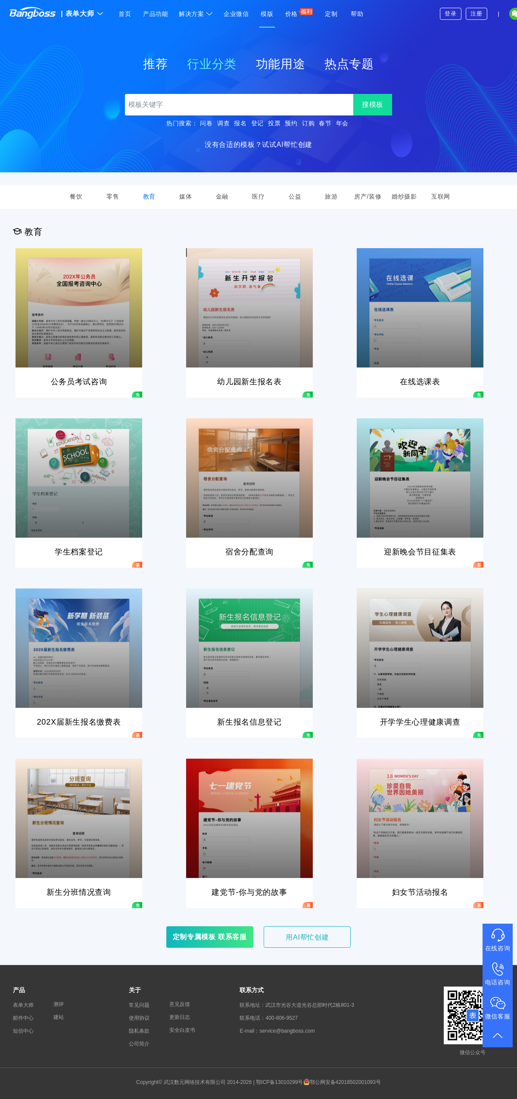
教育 (149, 196)
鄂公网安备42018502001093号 (342, 1082)
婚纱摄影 (404, 196)
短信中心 (23, 1031)
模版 (267, 13)
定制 (331, 13)
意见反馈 (179, 1004)
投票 (274, 123)
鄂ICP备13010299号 (279, 1082)
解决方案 (196, 14)
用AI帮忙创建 (307, 937)
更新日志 (179, 1017)
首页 (124, 13)
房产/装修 (367, 196)
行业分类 (212, 64)
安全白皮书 (182, 1030)
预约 (291, 123)
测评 (58, 1004)
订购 (308, 123)
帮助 (357, 13)
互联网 (440, 196)
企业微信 (236, 13)
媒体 (185, 196)
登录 (450, 13)
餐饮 (76, 196)
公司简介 (139, 1044)
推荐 (155, 64)
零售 (112, 196)
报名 (240, 123)
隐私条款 (139, 1031)
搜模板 (372, 104)
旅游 (331, 196)
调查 (223, 123)
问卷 (206, 123)
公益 (295, 196)
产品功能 (155, 13)
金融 (222, 196)
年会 (342, 123)
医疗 (258, 196)
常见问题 (139, 1005)
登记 (257, 123)
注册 (476, 13)
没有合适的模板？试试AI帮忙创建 (258, 144)
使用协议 (139, 1018)
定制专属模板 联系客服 (210, 936)
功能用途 (280, 64)
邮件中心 (23, 1018)
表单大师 (82, 13)
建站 (58, 1017)
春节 (325, 123)
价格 (299, 12)
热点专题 (349, 64)
